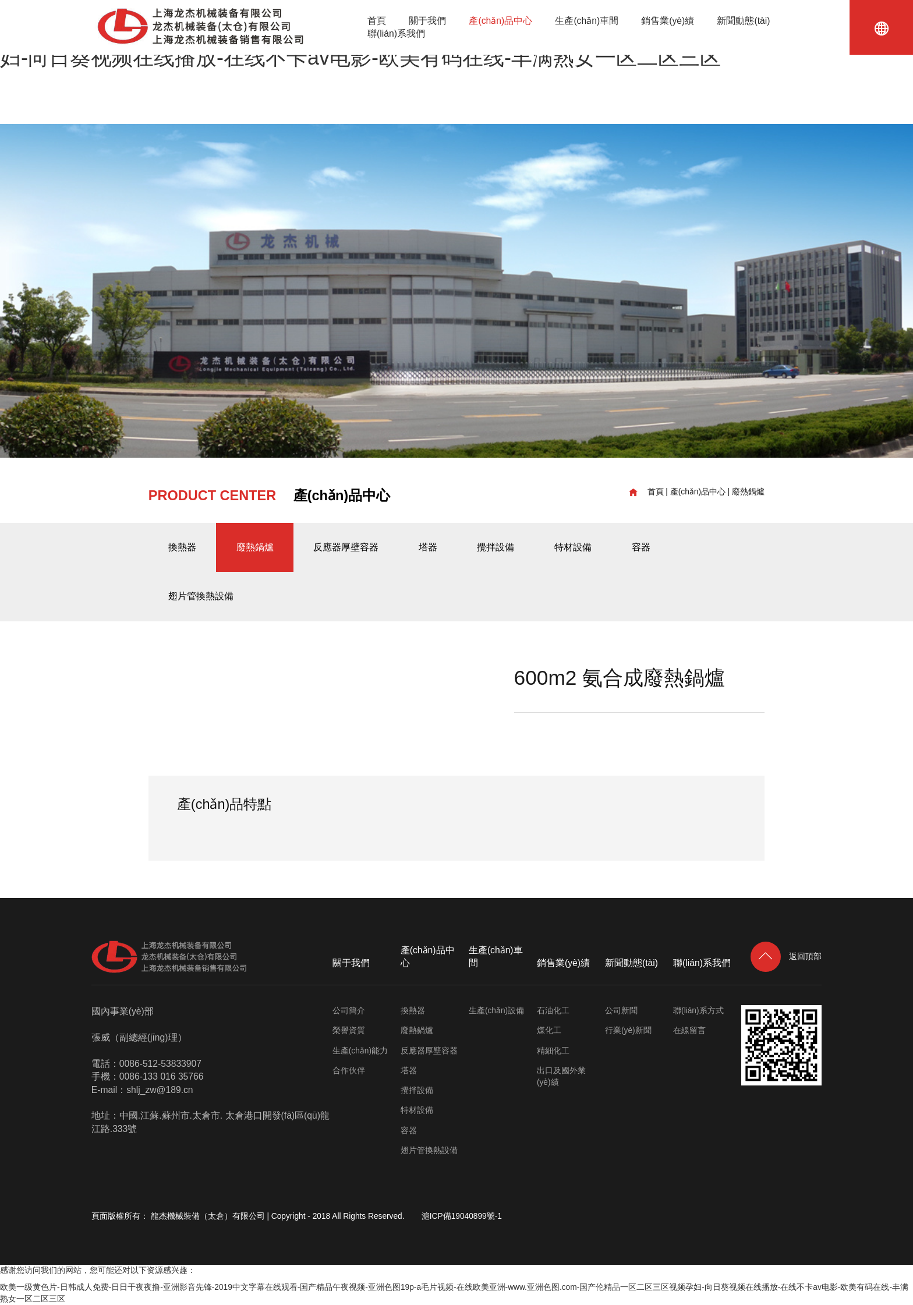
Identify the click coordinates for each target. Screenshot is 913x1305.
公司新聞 (621, 1010)
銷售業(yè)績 (667, 21)
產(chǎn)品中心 (500, 21)
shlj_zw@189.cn (159, 1090)
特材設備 (573, 547)
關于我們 (427, 21)
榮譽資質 (348, 1030)
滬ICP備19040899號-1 (462, 1216)
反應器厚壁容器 (345, 547)
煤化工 (549, 1030)
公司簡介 (348, 1010)
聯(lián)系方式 (698, 1010)
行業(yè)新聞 (628, 1030)
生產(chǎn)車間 (586, 21)
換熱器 (182, 547)
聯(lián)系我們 (396, 33)
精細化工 (553, 1050)
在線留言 (689, 1030)
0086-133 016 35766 (161, 1076)
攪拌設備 (495, 547)
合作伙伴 (348, 1070)
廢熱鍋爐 (748, 491)
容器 (641, 547)
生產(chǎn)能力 (360, 1050)
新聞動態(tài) (743, 21)
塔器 (428, 547)
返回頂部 (786, 956)
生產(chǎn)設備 (496, 1010)
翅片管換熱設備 (200, 596)
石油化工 (553, 1010)
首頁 (376, 21)
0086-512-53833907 (160, 1064)
